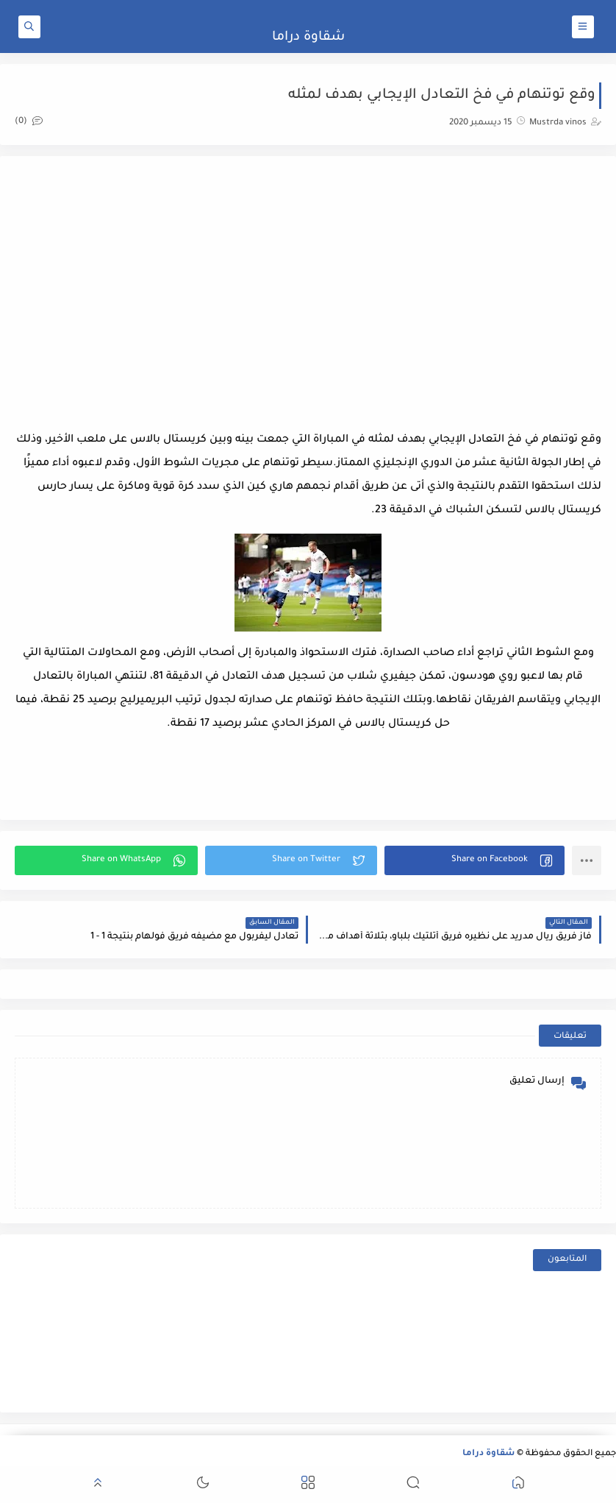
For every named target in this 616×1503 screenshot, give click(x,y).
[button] (474, 860)
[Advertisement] (308, 288)
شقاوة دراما (308, 37)
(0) (29, 122)
